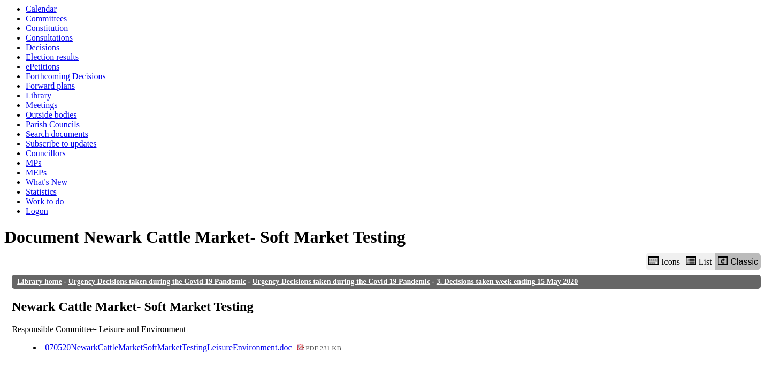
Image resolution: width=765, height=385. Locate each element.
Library (38, 95)
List (699, 261)
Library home (39, 282)
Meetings (42, 105)
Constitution (47, 28)
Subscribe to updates (61, 143)
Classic (738, 261)
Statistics (41, 191)
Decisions (42, 47)
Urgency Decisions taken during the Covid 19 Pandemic (157, 282)
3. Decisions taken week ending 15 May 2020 (507, 282)
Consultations (49, 37)
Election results (52, 56)
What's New (46, 182)
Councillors (46, 153)
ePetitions (42, 66)
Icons (663, 261)
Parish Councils (53, 124)
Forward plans (50, 85)
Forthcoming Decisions (66, 76)
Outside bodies (51, 114)
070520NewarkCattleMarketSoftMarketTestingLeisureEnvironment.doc (193, 347)
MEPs (36, 172)
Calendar (41, 8)
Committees (46, 18)
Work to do (45, 201)
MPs (33, 162)
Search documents (57, 133)
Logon (37, 210)
